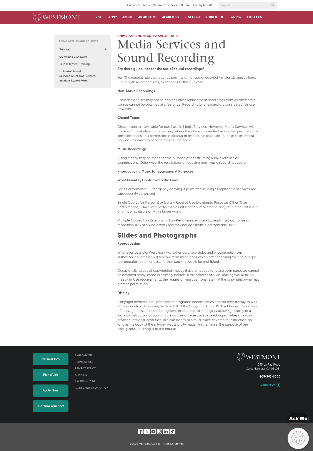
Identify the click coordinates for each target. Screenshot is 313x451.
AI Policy (81, 375)
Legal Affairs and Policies (78, 41)
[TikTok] (172, 431)
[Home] (56, 17)
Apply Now (50, 390)
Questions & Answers (73, 57)
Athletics (254, 17)
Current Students (138, 5)
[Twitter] (147, 431)
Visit (99, 17)
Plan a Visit (50, 374)
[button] (105, 49)
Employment (83, 355)
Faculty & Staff (202, 5)
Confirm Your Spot (51, 406)
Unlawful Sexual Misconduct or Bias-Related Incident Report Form (77, 76)
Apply (112, 17)
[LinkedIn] (166, 431)
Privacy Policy (85, 368)
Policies (64, 49)
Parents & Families (165, 5)
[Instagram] (159, 431)
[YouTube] (153, 431)
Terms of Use (84, 362)
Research (192, 17)
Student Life (215, 17)
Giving (236, 17)
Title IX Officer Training (74, 64)
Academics (170, 17)
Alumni (185, 5)
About (127, 17)
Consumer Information (91, 388)
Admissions (147, 17)
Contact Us (267, 385)
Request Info (51, 359)
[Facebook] (140, 431)
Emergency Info (86, 381)
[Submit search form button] (273, 5)
